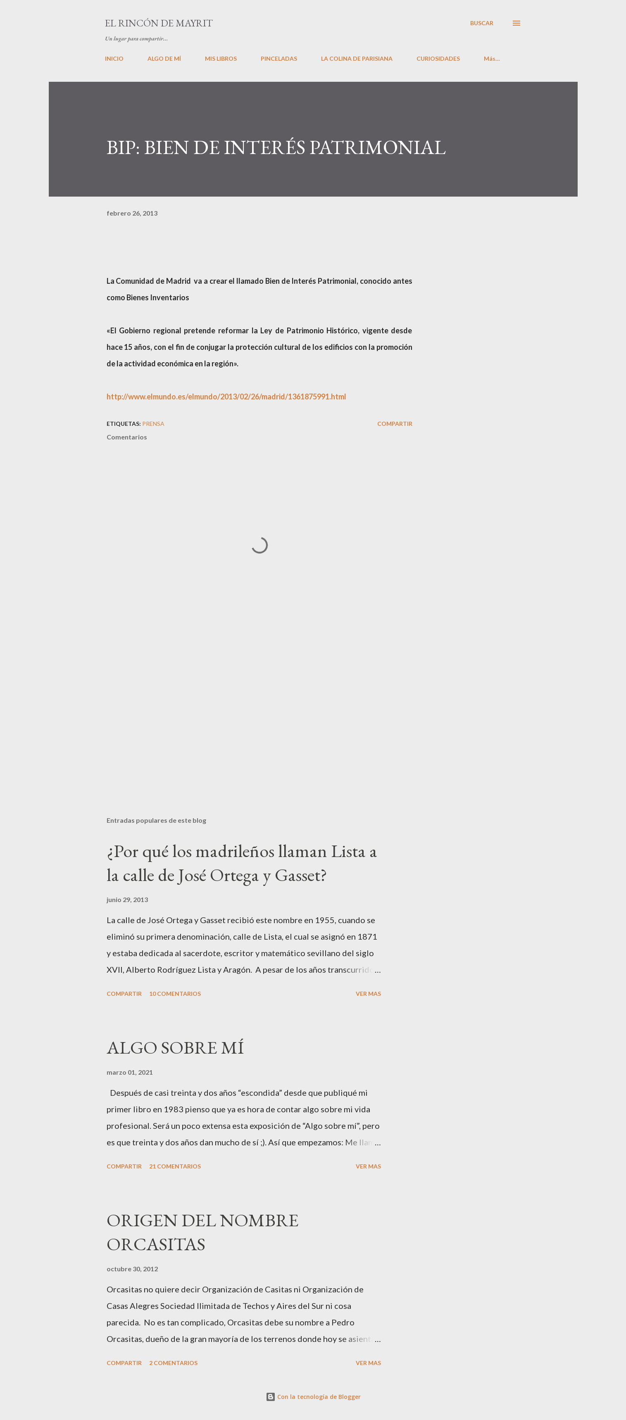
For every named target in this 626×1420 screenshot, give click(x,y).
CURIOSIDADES (438, 58)
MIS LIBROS (221, 58)
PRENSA (153, 423)
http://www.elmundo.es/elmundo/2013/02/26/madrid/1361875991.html (226, 396)
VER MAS (368, 993)
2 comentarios (173, 1362)
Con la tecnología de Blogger (313, 1397)
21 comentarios (175, 1166)
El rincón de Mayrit (159, 23)
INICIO (114, 58)
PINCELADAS (279, 58)
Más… (492, 58)
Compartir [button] (394, 423)
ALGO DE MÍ (164, 58)
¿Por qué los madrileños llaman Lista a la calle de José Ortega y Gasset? (242, 863)
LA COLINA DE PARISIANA (357, 58)
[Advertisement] (246, 713)
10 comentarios (175, 993)
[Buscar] (481, 23)
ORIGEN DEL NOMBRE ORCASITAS (203, 1232)
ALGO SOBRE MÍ (175, 1047)
